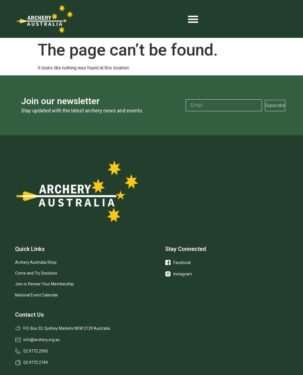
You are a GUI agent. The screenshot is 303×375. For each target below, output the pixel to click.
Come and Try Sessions (36, 273)
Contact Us (29, 314)
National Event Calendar (36, 295)
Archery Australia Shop (36, 262)
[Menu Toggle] (193, 19)
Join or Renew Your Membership (44, 284)
